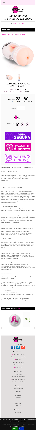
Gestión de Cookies (18, 382)
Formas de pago (18, 362)
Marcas (18, 397)
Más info (21, 428)
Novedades (18, 412)
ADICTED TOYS (21, 89)
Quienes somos (18, 354)
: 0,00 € (18, 23)
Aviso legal (18, 374)
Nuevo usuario (18, 388)
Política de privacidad (18, 376)
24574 (27, 92)
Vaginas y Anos (20, 34)
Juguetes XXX (6, 34)
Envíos (18, 359)
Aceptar (15, 428)
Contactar (18, 367)
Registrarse (29, 2)
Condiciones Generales (18, 357)
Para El (13, 34)
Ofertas (18, 406)
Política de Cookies (18, 379)
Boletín (18, 391)
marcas (20, 308)
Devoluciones (18, 365)
